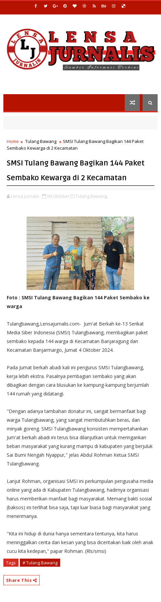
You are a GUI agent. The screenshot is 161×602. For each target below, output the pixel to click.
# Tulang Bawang (40, 563)
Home (13, 141)
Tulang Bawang (40, 141)
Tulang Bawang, (92, 196)
